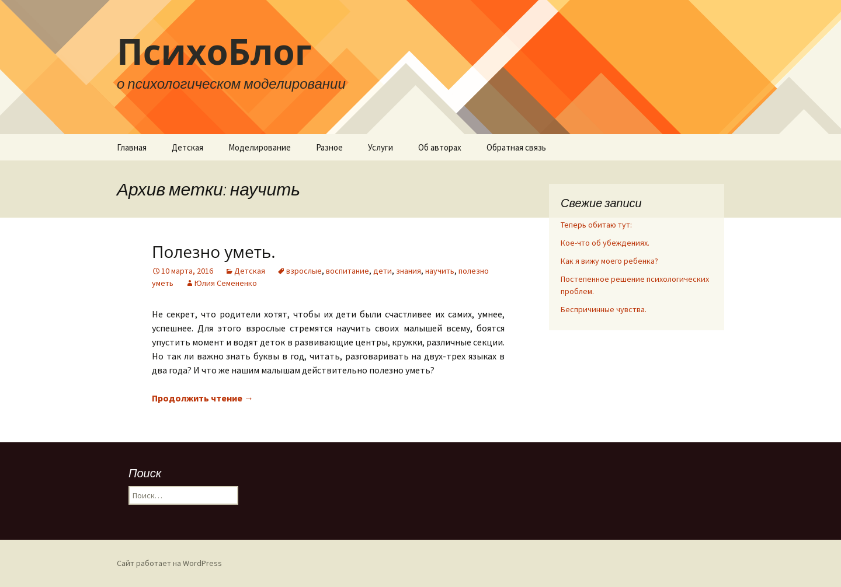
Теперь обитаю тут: (596, 224)
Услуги (380, 147)
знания (408, 270)
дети (382, 270)
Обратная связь (516, 147)
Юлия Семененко (225, 283)
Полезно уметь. (214, 251)
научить (439, 270)
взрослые (304, 270)
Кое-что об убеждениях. (605, 242)
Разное (329, 147)
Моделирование (259, 147)
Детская (187, 147)
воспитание (347, 270)
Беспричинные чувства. (604, 309)
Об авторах (439, 147)
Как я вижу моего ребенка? (609, 261)
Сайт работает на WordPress (169, 563)
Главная (132, 147)
